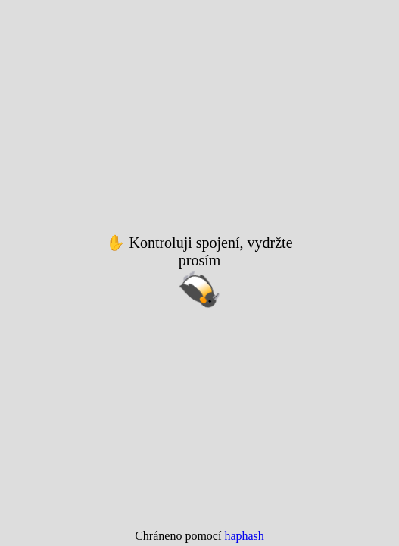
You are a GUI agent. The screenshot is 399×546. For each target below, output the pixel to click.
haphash (243, 535)
